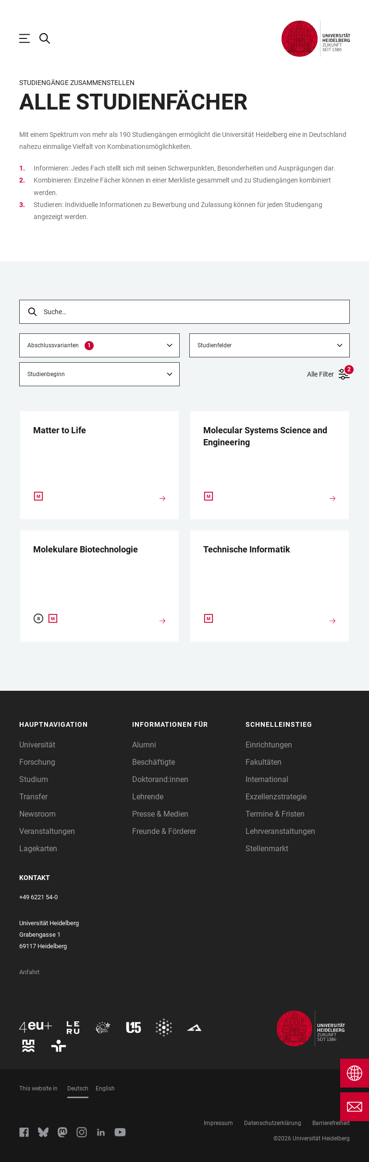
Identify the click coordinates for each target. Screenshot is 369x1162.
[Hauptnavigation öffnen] (29, 38)
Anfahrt (29, 972)
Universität (37, 744)
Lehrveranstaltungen (280, 831)
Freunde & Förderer (164, 831)
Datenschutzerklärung (272, 1123)
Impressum (218, 1123)
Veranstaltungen (47, 831)
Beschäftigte (153, 762)
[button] (71, 725)
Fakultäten (264, 762)
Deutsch (77, 1088)
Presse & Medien (160, 814)
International (267, 779)
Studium (33, 779)
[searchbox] (184, 312)
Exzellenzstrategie (276, 796)
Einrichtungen (269, 744)
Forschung (37, 762)
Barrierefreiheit (331, 1123)
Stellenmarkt (267, 848)
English (105, 1088)
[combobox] (99, 345)
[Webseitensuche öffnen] (49, 38)
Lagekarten (38, 848)
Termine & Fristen (275, 814)
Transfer (33, 796)
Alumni (144, 744)
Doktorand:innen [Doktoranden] (160, 779)
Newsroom (37, 814)
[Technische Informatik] (269, 552)
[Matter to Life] (99, 433)
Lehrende (147, 796)
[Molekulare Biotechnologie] (99, 552)
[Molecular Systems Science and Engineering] (269, 439)
